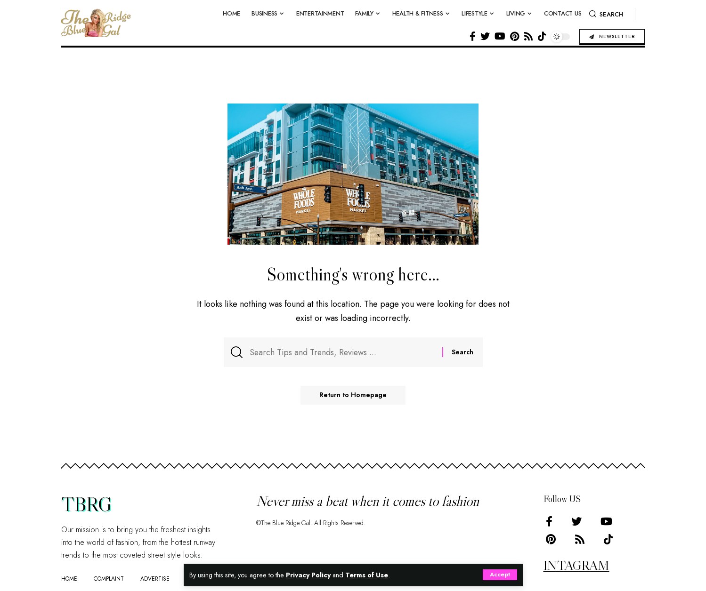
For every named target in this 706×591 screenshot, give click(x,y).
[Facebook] (472, 36)
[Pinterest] (514, 36)
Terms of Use (367, 575)
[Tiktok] (542, 36)
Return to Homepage (353, 395)
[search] (606, 14)
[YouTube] (500, 36)
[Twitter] (485, 36)
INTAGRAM (576, 565)
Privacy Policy (309, 575)
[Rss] (528, 36)
